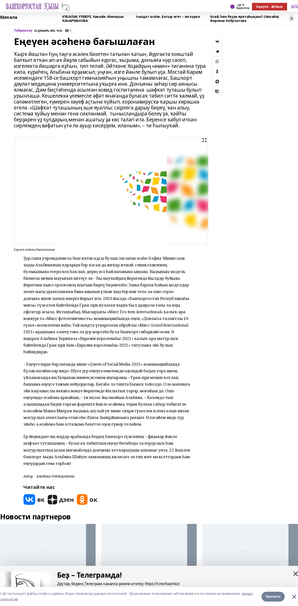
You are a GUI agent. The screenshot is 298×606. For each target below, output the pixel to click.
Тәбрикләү (23, 31)
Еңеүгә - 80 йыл (269, 6)
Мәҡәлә (8, 17)
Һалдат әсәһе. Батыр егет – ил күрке (168, 17)
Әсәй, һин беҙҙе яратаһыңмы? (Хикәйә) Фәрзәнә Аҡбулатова (244, 19)
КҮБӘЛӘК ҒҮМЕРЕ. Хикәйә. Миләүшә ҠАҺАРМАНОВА (93, 19)
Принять (273, 596)
